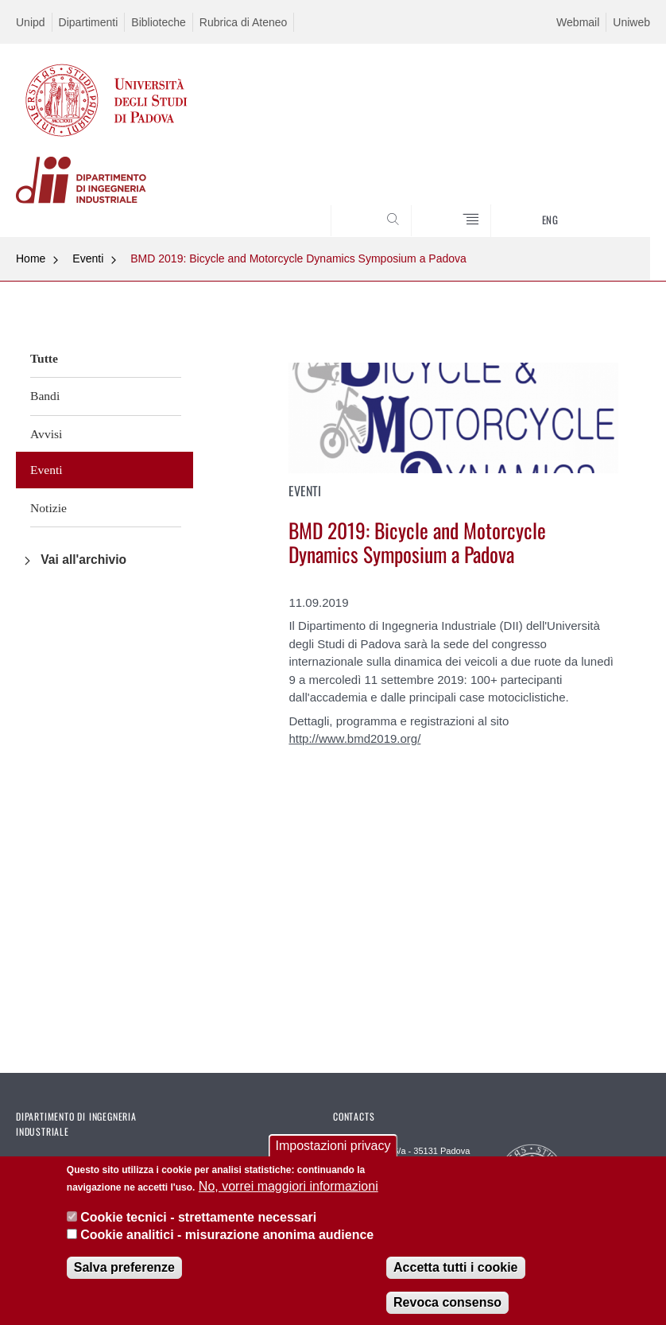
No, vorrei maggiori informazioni (288, 1199)
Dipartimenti (88, 22)
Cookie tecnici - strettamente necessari (198, 1230)
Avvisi (46, 434)
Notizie (48, 508)
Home (30, 258)
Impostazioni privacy (333, 1158)
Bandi (45, 395)
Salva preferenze (124, 1281)
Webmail (577, 22)
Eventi (87, 258)
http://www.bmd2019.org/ (354, 738)
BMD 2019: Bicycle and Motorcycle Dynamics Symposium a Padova (298, 258)
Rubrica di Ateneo (243, 22)
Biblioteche (158, 22)
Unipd (30, 22)
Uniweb (631, 22)
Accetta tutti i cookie (455, 1281)
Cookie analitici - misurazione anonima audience (227, 1248)
